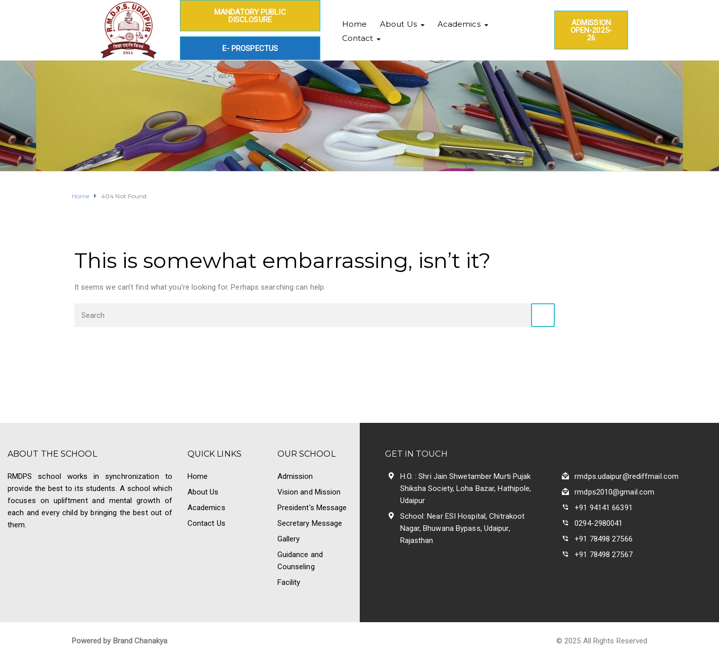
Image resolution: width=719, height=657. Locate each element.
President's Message (312, 507)
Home (354, 24)
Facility (289, 582)
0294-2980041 (598, 523)
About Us (398, 24)
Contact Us (206, 523)
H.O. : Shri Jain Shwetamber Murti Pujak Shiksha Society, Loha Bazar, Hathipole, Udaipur (466, 488)
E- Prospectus (250, 48)
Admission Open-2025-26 (591, 30)
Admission (295, 476)
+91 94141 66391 (603, 507)
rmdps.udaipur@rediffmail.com (626, 476)
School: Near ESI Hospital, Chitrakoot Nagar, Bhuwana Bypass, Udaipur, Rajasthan (462, 528)
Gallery (288, 538)
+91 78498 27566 (603, 538)
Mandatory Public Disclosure (250, 16)
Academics (459, 24)
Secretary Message (310, 523)
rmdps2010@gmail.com (614, 492)
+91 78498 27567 (603, 554)
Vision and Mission (309, 492)
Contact (357, 38)
